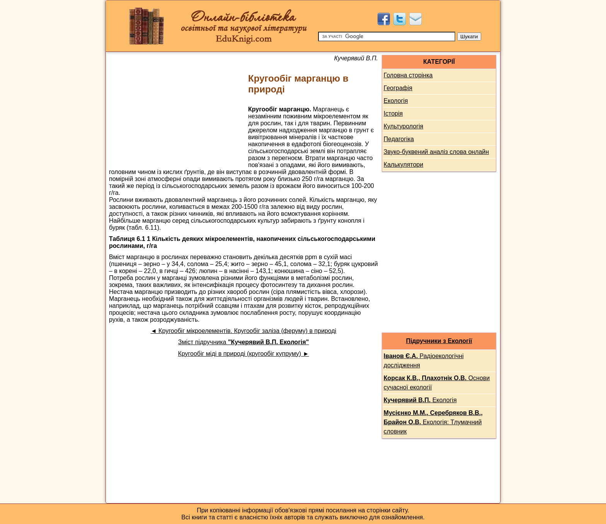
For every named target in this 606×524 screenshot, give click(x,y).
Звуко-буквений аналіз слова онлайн (436, 151)
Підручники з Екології (439, 341)
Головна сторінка (408, 75)
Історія (393, 113)
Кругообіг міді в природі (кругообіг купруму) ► (243, 353)
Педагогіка (399, 139)
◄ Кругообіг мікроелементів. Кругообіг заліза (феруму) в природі (243, 331)
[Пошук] (386, 36)
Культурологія (404, 126)
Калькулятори (404, 164)
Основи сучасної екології (437, 383)
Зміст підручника (243, 342)
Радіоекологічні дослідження (424, 361)
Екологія (396, 100)
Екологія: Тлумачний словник (433, 422)
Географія (398, 88)
